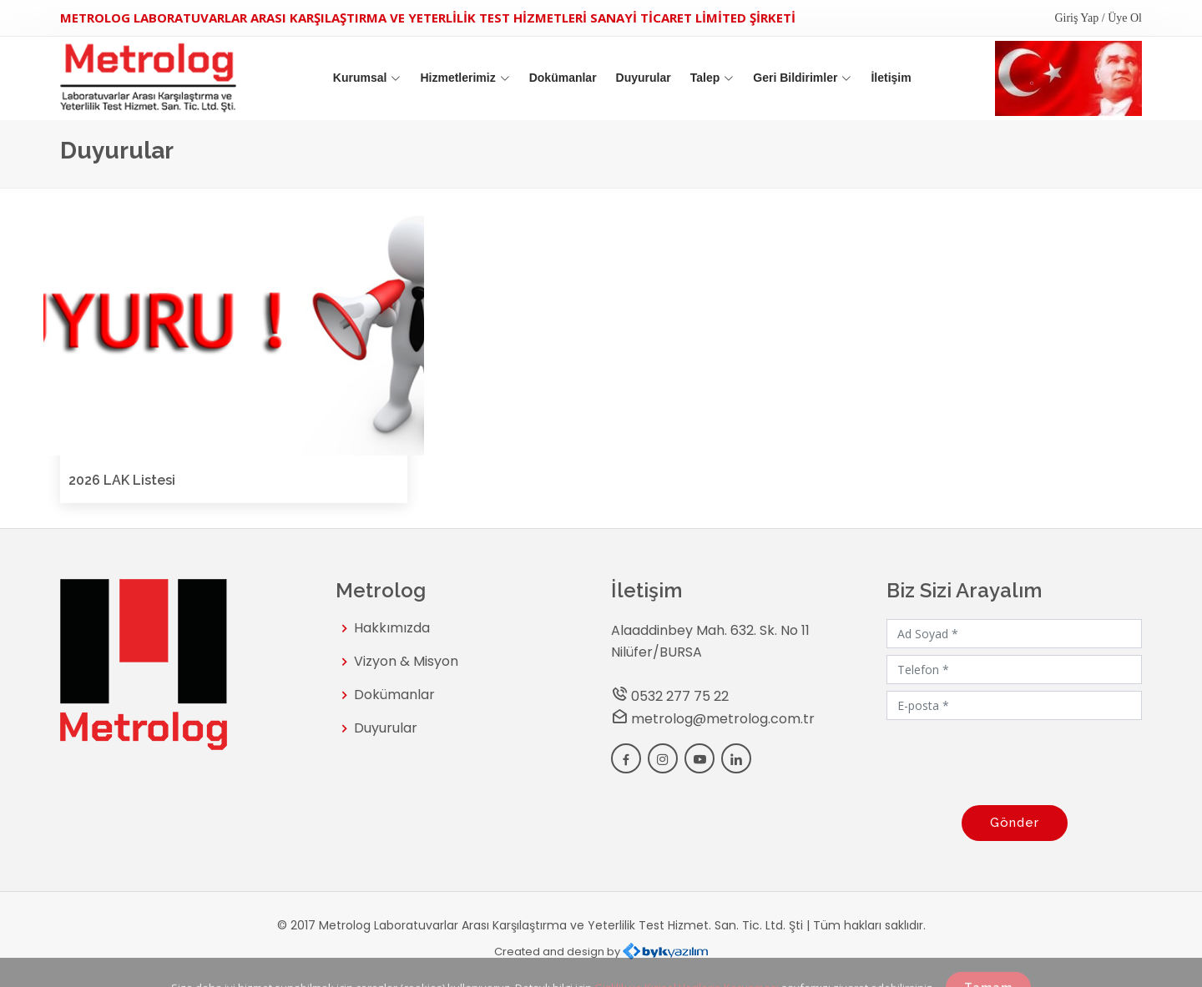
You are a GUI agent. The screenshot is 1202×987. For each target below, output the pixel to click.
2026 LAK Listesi (121, 480)
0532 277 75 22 (680, 696)
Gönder (1014, 822)
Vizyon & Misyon (406, 661)
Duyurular (643, 77)
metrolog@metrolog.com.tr (723, 718)
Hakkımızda (392, 628)
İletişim (891, 77)
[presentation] (1014, 759)
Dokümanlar (563, 77)
